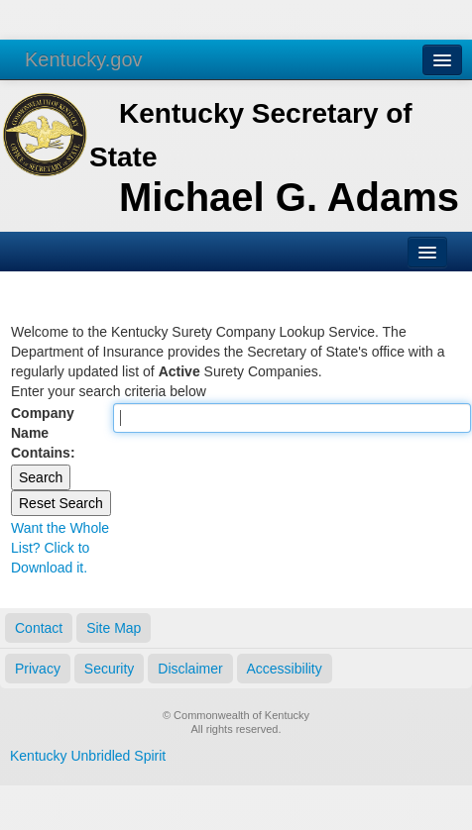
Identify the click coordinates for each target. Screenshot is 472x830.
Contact (38, 628)
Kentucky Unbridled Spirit (88, 756)
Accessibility (284, 668)
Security (109, 668)
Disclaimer (190, 668)
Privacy (37, 668)
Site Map (113, 628)
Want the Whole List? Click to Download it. (60, 547)
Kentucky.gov (84, 59)
